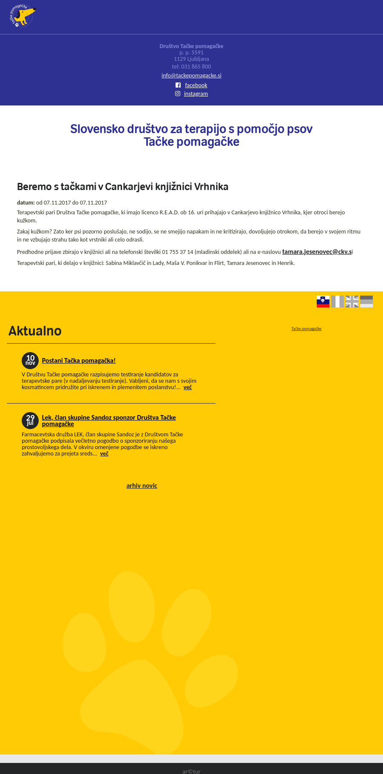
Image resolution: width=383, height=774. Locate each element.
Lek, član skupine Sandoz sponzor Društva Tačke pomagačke (109, 420)
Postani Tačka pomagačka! (79, 360)
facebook (191, 85)
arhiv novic (141, 485)
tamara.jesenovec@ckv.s (317, 252)
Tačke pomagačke (307, 328)
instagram (191, 94)
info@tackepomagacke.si (191, 75)
